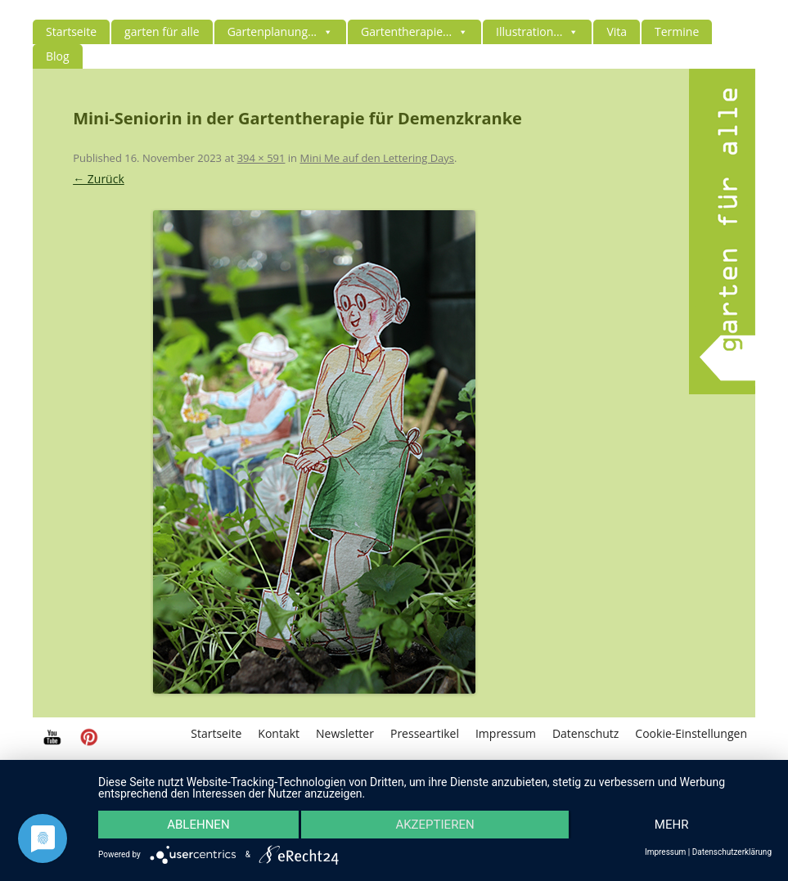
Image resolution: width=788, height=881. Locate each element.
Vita (616, 31)
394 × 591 (261, 158)
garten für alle (162, 31)
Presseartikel (424, 733)
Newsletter (345, 733)
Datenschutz (585, 733)
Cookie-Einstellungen (691, 733)
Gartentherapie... (414, 31)
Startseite (71, 31)
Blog (58, 56)
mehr (672, 824)
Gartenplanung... (280, 31)
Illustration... (537, 31)
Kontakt (278, 733)
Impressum (505, 733)
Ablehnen (198, 824)
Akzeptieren (434, 824)
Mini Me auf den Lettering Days (376, 158)
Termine (677, 31)
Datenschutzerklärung (732, 852)
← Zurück (98, 179)
